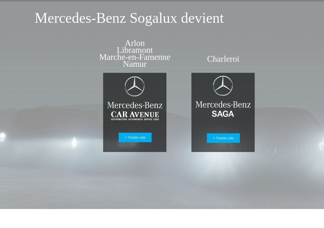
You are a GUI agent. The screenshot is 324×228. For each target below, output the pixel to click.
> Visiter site (223, 138)
